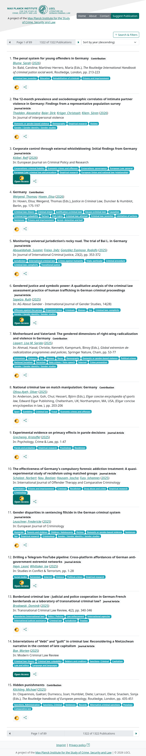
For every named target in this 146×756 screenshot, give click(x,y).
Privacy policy (77, 745)
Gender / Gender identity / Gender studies (35, 127)
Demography (58, 123)
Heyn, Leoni (21, 566)
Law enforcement (75, 616)
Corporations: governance (94, 168)
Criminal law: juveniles (25, 78)
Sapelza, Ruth (22, 299)
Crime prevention (98, 362)
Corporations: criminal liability (29, 168)
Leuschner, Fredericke (27, 521)
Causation (114, 211)
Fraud (54, 411)
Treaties (84, 620)
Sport (17, 411)
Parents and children (37, 532)
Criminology (20, 492)
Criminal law (42, 411)
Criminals (70, 310)
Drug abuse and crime (95, 488)
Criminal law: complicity (26, 264)
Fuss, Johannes (90, 478)
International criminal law (42, 260)
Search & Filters (126, 35)
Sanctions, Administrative (27, 704)
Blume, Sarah (22, 63)
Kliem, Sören (90, 113)
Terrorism (41, 362)
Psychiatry (19, 488)
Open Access (21, 179)
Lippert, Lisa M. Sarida (28, 343)
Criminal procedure (115, 260)
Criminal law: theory (24, 211)
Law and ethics (21, 665)
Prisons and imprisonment (96, 78)
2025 (102, 250)
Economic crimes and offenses (63, 168)
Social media (20, 577)
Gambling (28, 411)
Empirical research (78, 123)
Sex (90, 310)
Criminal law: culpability (26, 216)
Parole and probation (24, 447)
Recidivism (80, 447)
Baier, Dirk (48, 113)
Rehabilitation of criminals (66, 78)
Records (83, 704)
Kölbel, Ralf (20, 158)
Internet (82, 362)
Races (60, 358)
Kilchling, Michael (24, 689)
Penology (128, 704)
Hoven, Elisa (46, 196)
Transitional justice (50, 264)
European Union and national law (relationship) (104, 172)
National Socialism (23, 362)
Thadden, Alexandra (26, 113)
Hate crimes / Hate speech (62, 362)
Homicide (19, 532)
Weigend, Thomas (25, 196)
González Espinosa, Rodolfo (79, 250)
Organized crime (54, 310)
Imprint (61, 745)
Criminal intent (45, 211)
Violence (32, 358)
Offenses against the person (28, 310)
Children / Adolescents (62, 532)
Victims (94, 123)
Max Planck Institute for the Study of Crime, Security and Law (73, 752)
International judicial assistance (30, 620)
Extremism (19, 358)
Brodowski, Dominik (26, 606)
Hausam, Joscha (67, 478)
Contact (105, 16)
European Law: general (121, 168)
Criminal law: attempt (77, 216)
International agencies (98, 616)
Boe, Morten (21, 651)
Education (45, 78)
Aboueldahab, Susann (27, 250)
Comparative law (22, 708)
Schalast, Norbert (24, 478)
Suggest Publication (125, 16)
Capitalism (117, 661)
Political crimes (128, 358)
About (93, 16)
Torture (45, 216)
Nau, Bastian (46, 478)
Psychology (65, 447)
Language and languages (44, 665)
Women (82, 310)
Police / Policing (55, 616)
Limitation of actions (127, 216)
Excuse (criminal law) (95, 211)
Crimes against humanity (70, 260)
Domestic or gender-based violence (31, 123)
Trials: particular (94, 260)
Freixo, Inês (51, 250)
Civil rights (57, 216)
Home (82, 16)
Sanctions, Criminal (99, 661)
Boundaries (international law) (29, 616)
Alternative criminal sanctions (105, 704)
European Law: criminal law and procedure (35, 172)
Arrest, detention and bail (70, 220)
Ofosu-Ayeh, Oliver (25, 392)
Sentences (19, 220)
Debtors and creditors (75, 661)
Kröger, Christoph (68, 113)
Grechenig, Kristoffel (26, 437)
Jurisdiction (20, 260)
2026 (36, 63)
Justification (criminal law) (69, 211)
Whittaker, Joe (39, 566)
